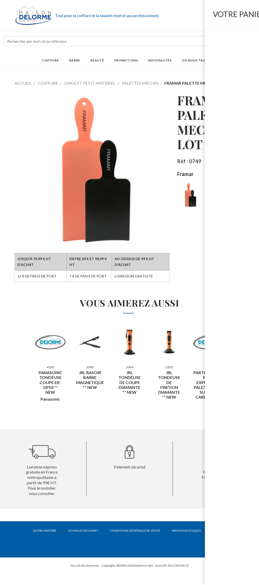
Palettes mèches (140, 83)
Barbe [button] (74, 60)
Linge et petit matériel (89, 83)
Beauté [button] (97, 60)
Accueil (23, 83)
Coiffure (48, 83)
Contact (219, 530)
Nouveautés (160, 60)
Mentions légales (186, 530)
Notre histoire (44, 530)
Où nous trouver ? (199, 60)
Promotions (126, 60)
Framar (185, 174)
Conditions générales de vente (135, 530)
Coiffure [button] (50, 60)
